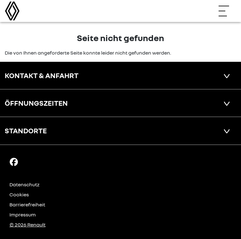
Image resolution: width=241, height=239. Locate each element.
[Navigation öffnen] (226, 11)
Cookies (19, 194)
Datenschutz (24, 184)
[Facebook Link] (14, 161)
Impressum (22, 214)
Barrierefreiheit (27, 204)
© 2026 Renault (27, 224)
